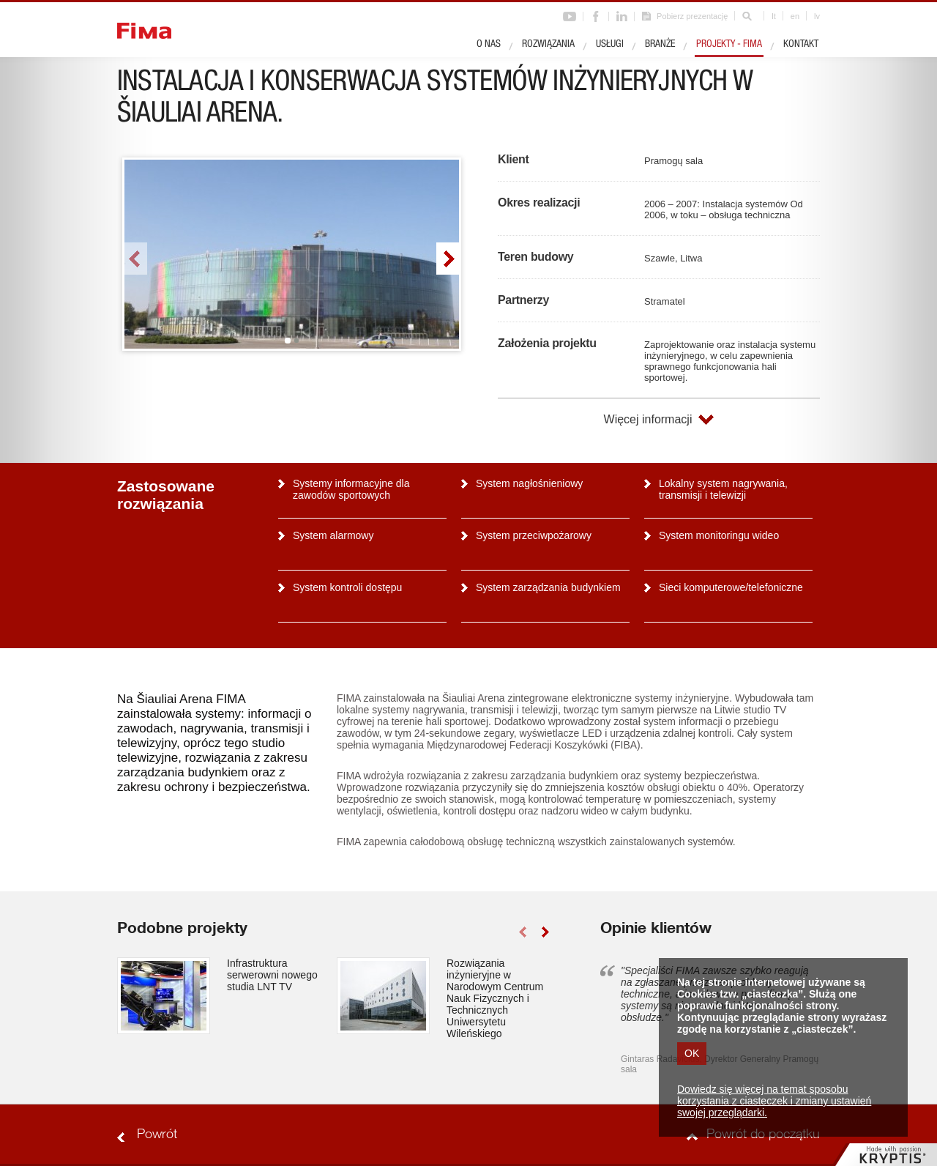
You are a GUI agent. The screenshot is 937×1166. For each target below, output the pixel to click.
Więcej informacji (648, 419)
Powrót (157, 1135)
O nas (489, 45)
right (447, 258)
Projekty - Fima (729, 45)
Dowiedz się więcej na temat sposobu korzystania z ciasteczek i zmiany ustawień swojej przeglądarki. (774, 1100)
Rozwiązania (548, 45)
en (795, 16)
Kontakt (800, 45)
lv (817, 16)
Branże (660, 45)
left (135, 258)
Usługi (610, 45)
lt (774, 16)
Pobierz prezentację (692, 16)
